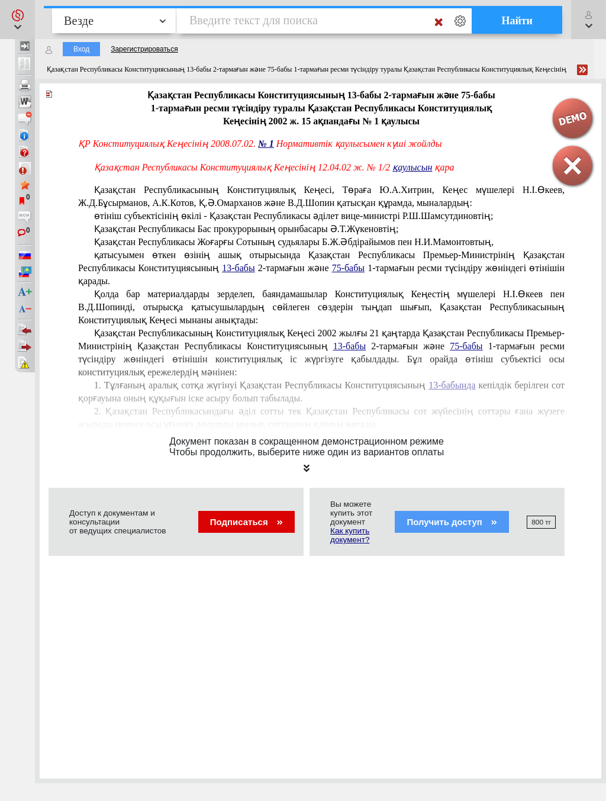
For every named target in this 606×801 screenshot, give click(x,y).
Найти (517, 21)
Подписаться (246, 522)
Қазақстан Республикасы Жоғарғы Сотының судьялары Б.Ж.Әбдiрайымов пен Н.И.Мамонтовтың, (294, 242)
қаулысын (412, 167)
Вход (81, 49)
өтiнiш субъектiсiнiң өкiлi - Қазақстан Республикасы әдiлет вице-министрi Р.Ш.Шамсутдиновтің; (294, 216)
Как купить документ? (349, 535)
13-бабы (238, 268)
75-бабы (348, 268)
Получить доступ (452, 522)
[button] (17, 19)
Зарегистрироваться (144, 49)
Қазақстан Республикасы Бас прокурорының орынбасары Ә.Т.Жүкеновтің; (246, 229)
